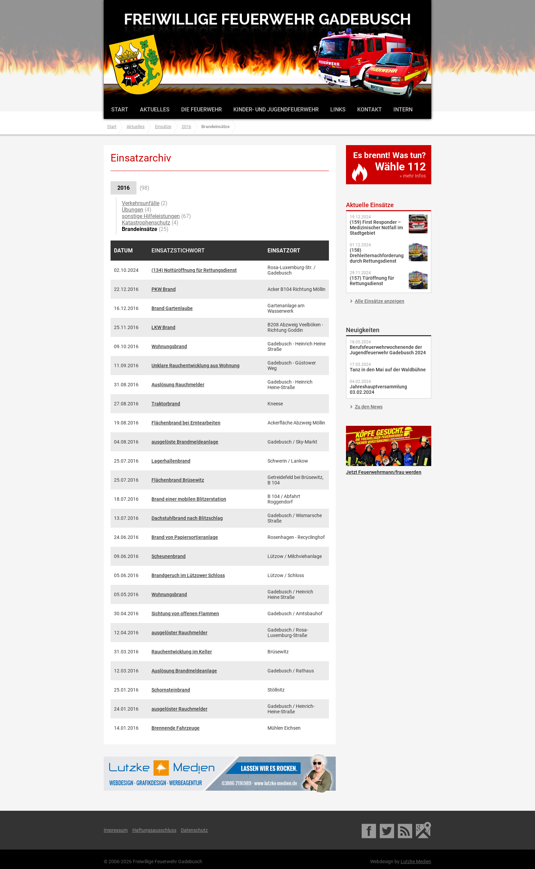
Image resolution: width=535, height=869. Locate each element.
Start (119, 109)
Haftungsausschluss (154, 830)
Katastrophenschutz (146, 222)
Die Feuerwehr (201, 109)
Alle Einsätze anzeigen (379, 301)
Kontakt (369, 109)
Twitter (387, 830)
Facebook (369, 830)
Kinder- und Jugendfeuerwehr (276, 109)
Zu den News (368, 406)
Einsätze (163, 126)
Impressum (116, 830)
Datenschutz (194, 830)
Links (338, 109)
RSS (405, 830)
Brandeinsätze (139, 229)
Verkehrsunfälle (140, 203)
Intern (403, 109)
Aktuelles (155, 109)
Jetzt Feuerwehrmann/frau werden (388, 446)
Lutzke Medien (220, 773)
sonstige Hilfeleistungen (151, 216)
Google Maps (423, 830)
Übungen (132, 209)
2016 (186, 126)
